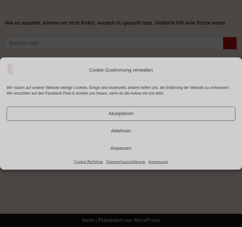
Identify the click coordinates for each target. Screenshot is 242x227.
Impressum (158, 161)
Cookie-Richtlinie (88, 161)
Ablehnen (121, 130)
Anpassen (121, 148)
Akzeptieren (120, 113)
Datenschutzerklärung (125, 161)
